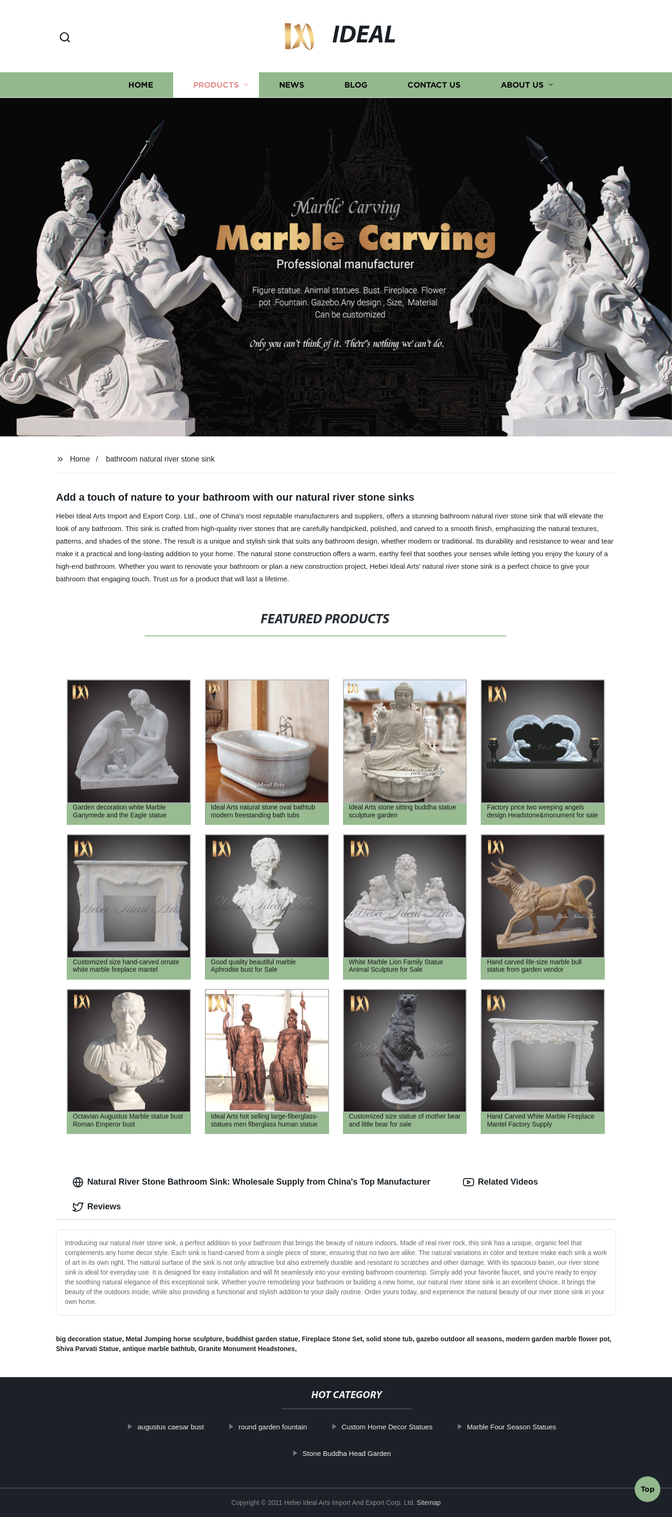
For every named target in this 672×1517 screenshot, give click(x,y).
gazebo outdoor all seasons (459, 1339)
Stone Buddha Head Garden (366, 1453)
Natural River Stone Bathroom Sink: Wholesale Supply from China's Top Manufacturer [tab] (251, 1182)
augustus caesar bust (190, 1427)
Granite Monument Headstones (246, 1348)
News (291, 85)
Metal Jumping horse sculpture (174, 1339)
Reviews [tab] (96, 1207)
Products (216, 85)
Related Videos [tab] (500, 1182)
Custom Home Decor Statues (406, 1427)
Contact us (434, 85)
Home (140, 85)
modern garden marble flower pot (557, 1339)
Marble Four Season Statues (530, 1427)
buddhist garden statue (262, 1339)
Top (648, 1492)
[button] (65, 38)
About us (522, 85)
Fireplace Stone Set (332, 1339)
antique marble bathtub (158, 1348)
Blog (355, 85)
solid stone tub (389, 1339)
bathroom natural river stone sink (160, 459)
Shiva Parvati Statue (87, 1348)
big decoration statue (89, 1339)
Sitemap (429, 1502)
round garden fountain (292, 1427)
